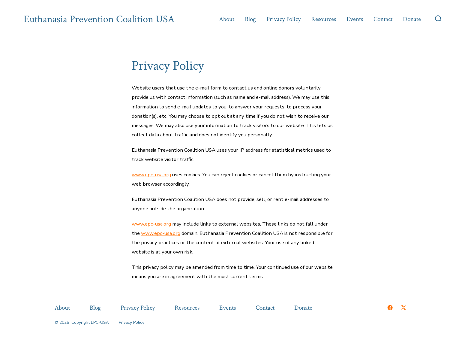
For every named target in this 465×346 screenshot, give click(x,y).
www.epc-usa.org (151, 174)
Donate (412, 19)
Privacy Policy (283, 19)
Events (354, 19)
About (226, 19)
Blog (250, 19)
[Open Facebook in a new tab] (390, 307)
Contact (383, 19)
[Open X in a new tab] (403, 307)
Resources (323, 19)
